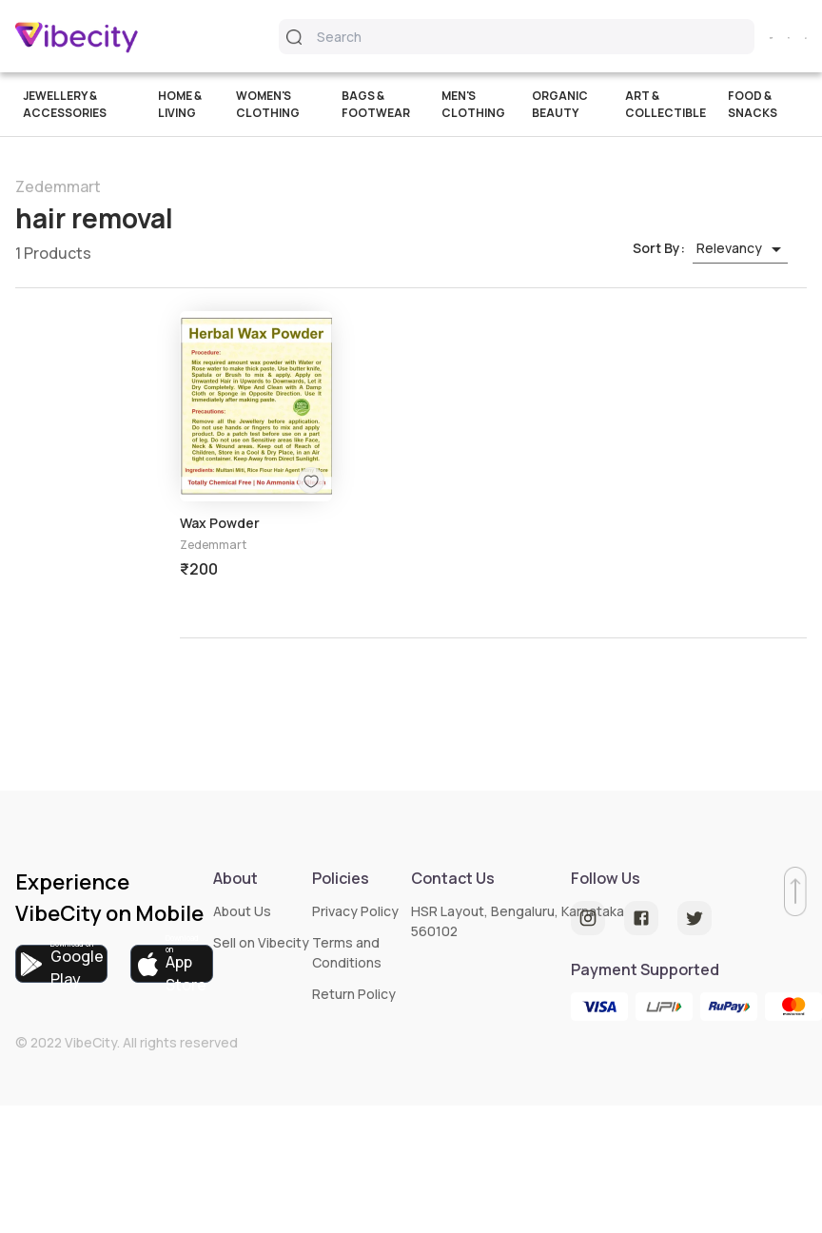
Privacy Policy (355, 911)
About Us (242, 911)
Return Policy (354, 994)
